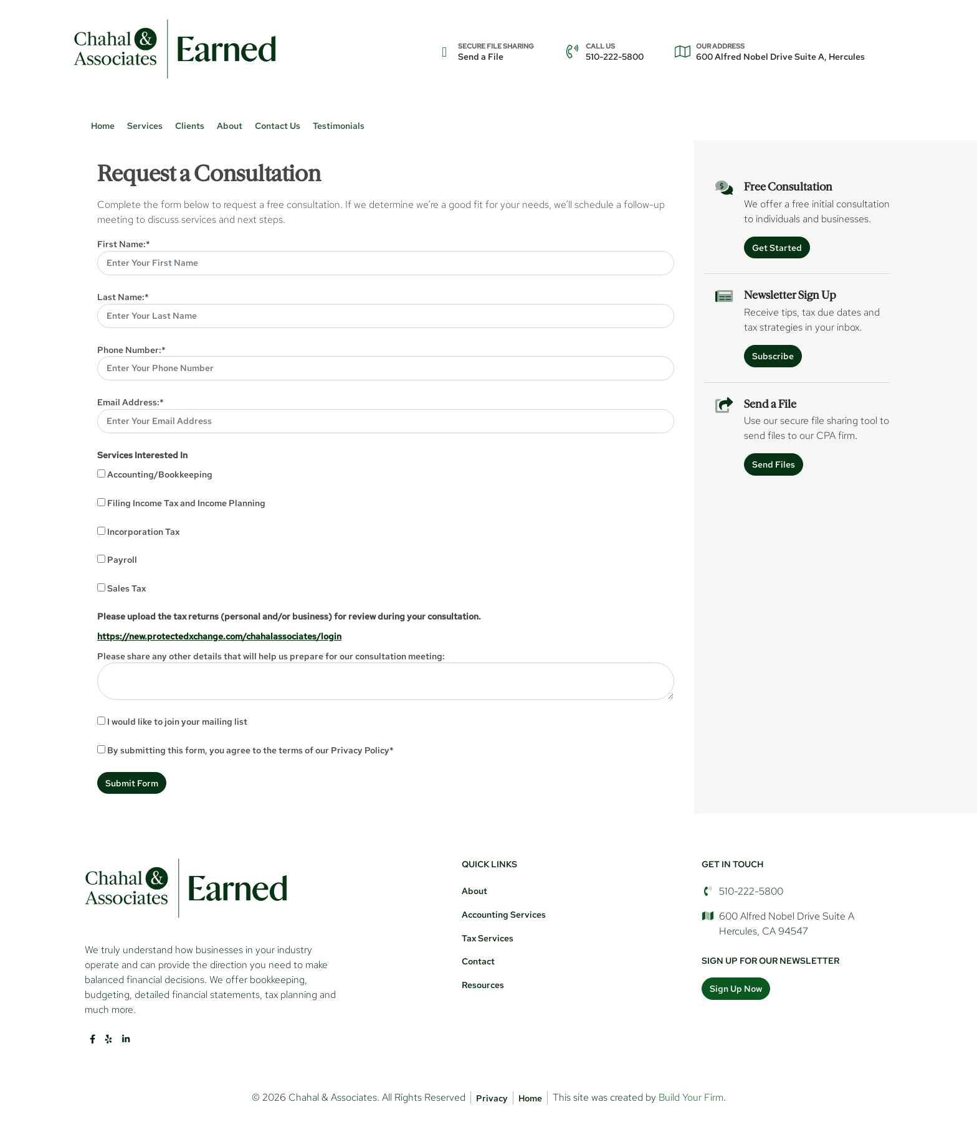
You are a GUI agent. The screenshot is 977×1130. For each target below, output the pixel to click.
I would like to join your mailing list (177, 721)
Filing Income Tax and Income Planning (186, 503)
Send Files (773, 464)
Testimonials (339, 125)
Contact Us (277, 125)
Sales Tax (126, 588)
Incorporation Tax (143, 531)
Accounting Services (504, 914)
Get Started (777, 247)
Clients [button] (189, 125)
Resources (483, 985)
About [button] (229, 125)
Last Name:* (123, 297)
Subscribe (773, 356)
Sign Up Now (736, 988)
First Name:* (123, 244)
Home (103, 125)
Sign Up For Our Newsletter (770, 960)
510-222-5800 (615, 52)
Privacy (492, 1098)
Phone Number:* (131, 349)
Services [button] (145, 125)
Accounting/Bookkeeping (159, 474)
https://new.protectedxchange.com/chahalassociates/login (219, 636)
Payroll (122, 559)
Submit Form (131, 783)
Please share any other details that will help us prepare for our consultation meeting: (271, 656)
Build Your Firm (691, 1097)
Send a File (496, 52)
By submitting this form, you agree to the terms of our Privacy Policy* (250, 750)
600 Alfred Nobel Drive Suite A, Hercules (780, 52)
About (474, 891)
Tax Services (487, 938)
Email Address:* (130, 402)
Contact (478, 961)
